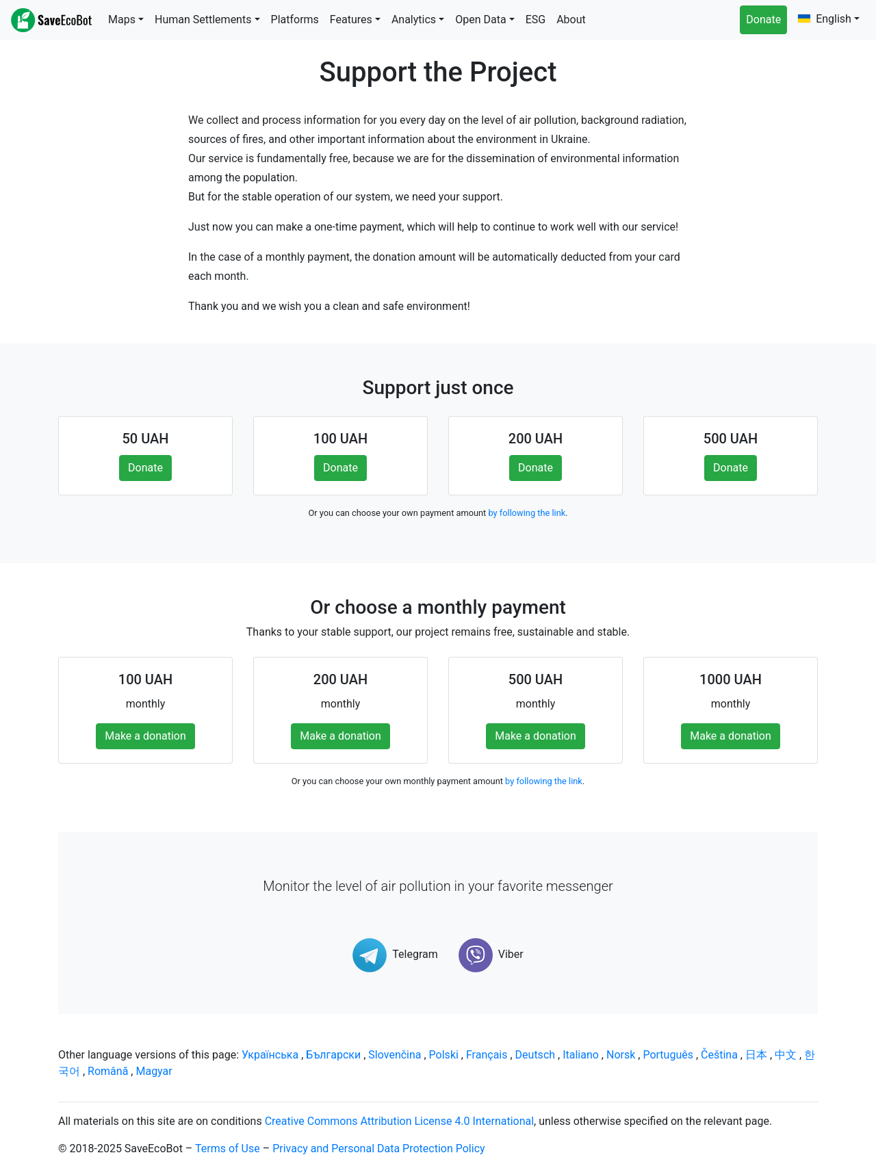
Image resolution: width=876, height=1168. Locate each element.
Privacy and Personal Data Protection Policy (378, 1148)
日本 (756, 1054)
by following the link (526, 513)
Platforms (295, 19)
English (824, 18)
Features (351, 19)
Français (487, 1054)
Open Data (480, 19)
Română (108, 1071)
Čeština (719, 1054)
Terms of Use (227, 1148)
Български (333, 1054)
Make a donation (145, 735)
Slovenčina (394, 1054)
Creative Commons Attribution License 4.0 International (399, 1121)
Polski (444, 1054)
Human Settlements (203, 19)
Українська (270, 1054)
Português (668, 1054)
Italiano (581, 1054)
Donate (763, 19)
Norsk (620, 1054)
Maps (122, 19)
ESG (536, 19)
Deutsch (535, 1054)
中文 (786, 1054)
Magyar (154, 1071)
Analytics (413, 19)
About (571, 19)
